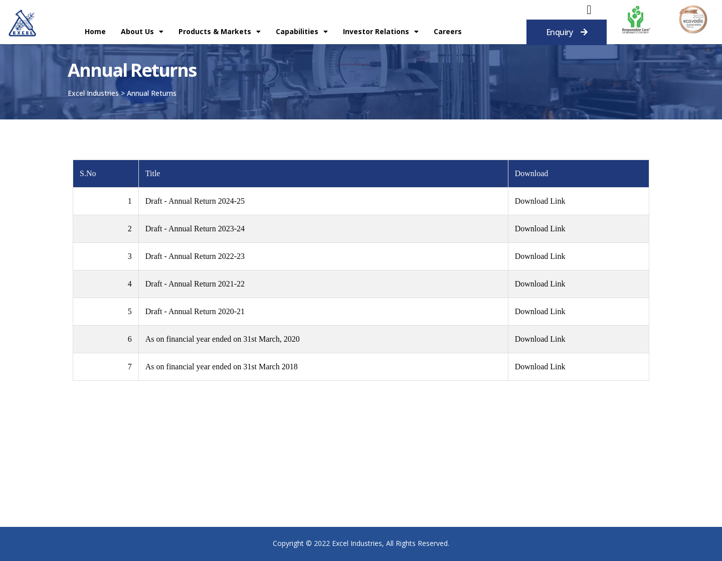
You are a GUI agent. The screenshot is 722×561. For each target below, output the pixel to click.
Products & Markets (219, 31)
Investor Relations (381, 31)
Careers (448, 31)
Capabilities (302, 31)
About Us (142, 31)
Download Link (540, 201)
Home (95, 31)
